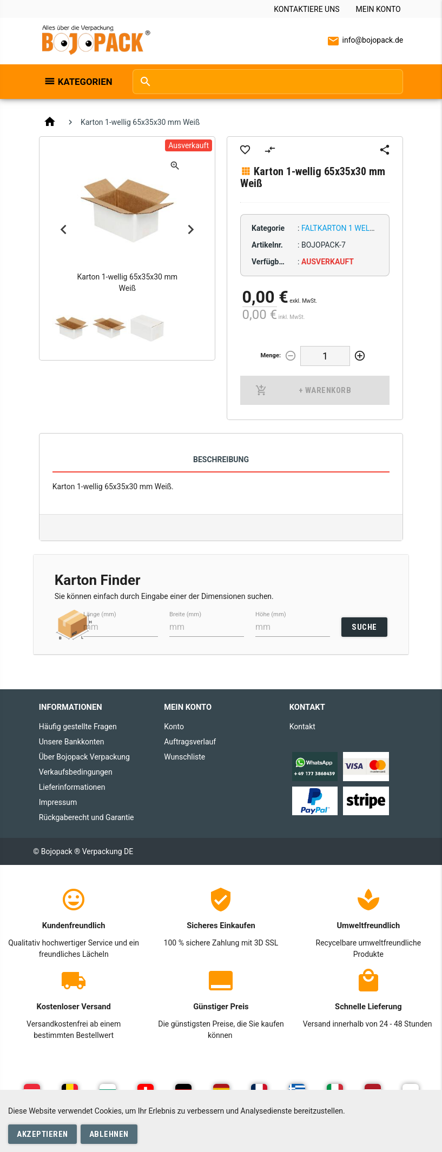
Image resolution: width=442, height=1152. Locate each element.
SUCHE (364, 627)
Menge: (270, 355)
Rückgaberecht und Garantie (86, 817)
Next (190, 229)
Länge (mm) (99, 613)
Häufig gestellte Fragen (78, 726)
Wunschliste (184, 757)
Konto (174, 726)
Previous (63, 229)
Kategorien (85, 81)
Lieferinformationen (72, 787)
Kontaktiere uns (306, 9)
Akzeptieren (42, 1134)
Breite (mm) (185, 613)
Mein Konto (377, 9)
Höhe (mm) (270, 613)
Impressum (58, 802)
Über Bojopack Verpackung (84, 757)
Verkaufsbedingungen (76, 772)
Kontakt (302, 726)
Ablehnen (109, 1134)
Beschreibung (221, 459)
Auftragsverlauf (190, 741)
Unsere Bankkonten (71, 741)
